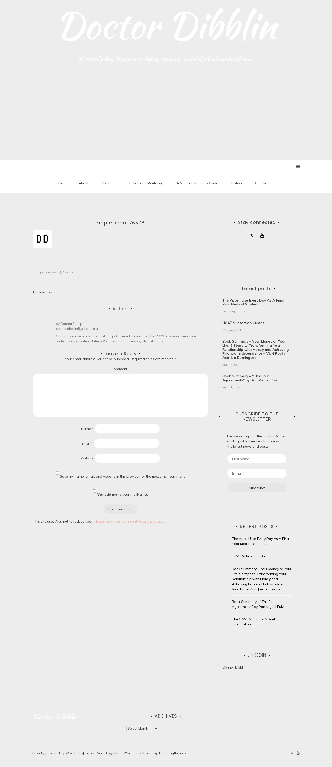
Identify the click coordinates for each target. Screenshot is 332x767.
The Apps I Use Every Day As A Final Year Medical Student (253, 302)
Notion (236, 183)
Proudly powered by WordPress (57, 753)
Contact (261, 183)
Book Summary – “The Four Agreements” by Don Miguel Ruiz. (250, 378)
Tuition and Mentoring (146, 183)
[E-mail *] (257, 473)
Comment (120, 369)
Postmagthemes (172, 753)
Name (87, 429)
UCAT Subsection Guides (243, 323)
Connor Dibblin (234, 667)
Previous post (44, 292)
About (83, 183)
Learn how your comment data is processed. (131, 521)
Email (87, 443)
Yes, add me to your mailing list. (120, 491)
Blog (62, 183)
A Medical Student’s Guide (197, 183)
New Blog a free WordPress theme (124, 753)
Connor (66, 324)
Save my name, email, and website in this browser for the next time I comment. (122, 476)
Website (87, 458)
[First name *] (257, 459)
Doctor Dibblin (166, 25)
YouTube (108, 183)
